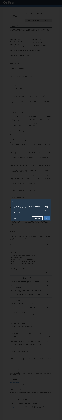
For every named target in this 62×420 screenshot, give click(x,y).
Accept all (47, 218)
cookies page (17, 212)
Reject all (14, 218)
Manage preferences (37, 218)
